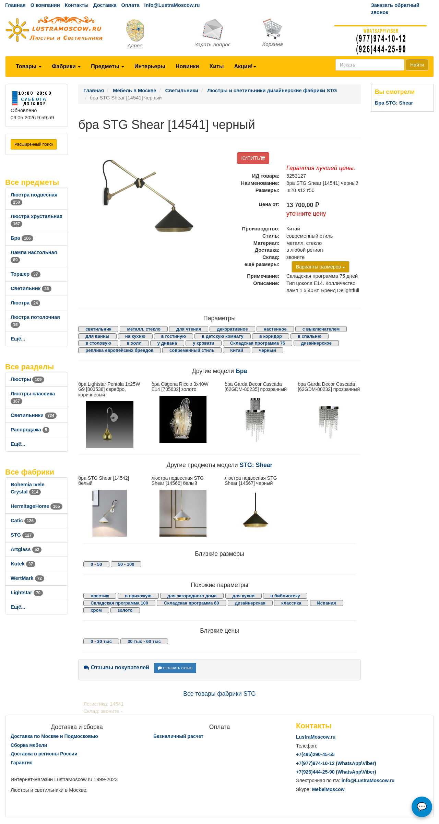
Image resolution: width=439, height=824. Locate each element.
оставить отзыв (175, 668)
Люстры (27, 379)
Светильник (31, 288)
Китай (236, 350)
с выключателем (321, 329)
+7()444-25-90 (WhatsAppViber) (336, 772)
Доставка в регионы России (44, 753)
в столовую (98, 343)
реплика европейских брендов (119, 350)
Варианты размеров (320, 267)
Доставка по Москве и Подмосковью (54, 736)
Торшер (25, 274)
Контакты (76, 5)
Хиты (216, 66)
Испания (326, 603)
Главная (15, 5)
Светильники (34, 415)
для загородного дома (192, 595)
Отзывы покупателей (116, 667)
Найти (417, 65)
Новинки (187, 66)
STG (22, 535)
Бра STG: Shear (394, 103)
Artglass (26, 549)
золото (125, 610)
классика (291, 603)
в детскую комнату (223, 336)
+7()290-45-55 (315, 754)
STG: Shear (256, 465)
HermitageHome (36, 506)
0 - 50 (96, 564)
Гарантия (22, 762)
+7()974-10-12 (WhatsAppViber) (336, 763)
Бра (22, 238)
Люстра (25, 303)
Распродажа (30, 429)
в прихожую (138, 595)
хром (96, 610)
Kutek (23, 563)
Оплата (130, 5)
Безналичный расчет (178, 736)
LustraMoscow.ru (315, 737)
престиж (100, 595)
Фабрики (66, 66)
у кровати (203, 343)
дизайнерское (316, 343)
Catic (23, 520)
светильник (98, 329)
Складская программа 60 (191, 603)
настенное (275, 329)
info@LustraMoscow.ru (172, 5)
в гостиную (173, 336)
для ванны (97, 336)
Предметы (107, 66)
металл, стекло (144, 329)
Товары (28, 66)
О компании (45, 5)
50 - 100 (126, 564)
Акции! (245, 66)
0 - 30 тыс (101, 641)
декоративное (232, 329)
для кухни (244, 595)
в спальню (309, 336)
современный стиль (191, 350)
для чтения (188, 329)
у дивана (167, 343)
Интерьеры (149, 66)
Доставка (104, 5)
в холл (134, 343)
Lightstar (27, 592)
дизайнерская (250, 603)
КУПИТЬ (253, 158)
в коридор (270, 336)
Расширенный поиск (33, 144)
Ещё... (18, 339)
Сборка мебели (29, 745)
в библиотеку (285, 595)
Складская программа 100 (119, 603)
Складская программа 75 (257, 343)
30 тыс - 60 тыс (144, 641)
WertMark (27, 578)
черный (267, 350)
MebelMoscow (328, 789)
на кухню (135, 336)
